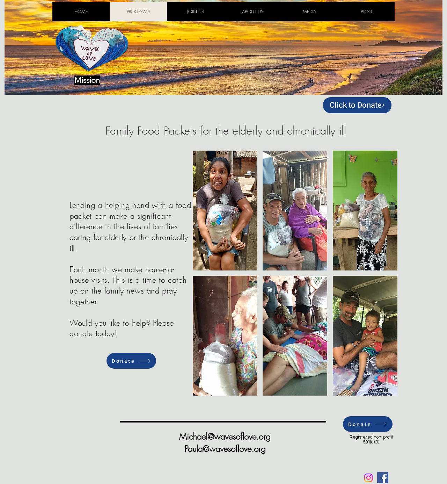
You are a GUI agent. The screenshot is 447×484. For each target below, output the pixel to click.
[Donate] (131, 361)
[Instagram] (368, 477)
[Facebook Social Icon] (382, 477)
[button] (225, 210)
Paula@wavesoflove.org (225, 448)
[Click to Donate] (357, 105)
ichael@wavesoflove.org (229, 436)
